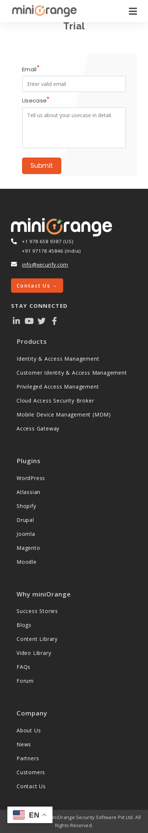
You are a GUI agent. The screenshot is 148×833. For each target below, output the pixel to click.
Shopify (26, 505)
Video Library (34, 652)
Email (30, 69)
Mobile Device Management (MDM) (64, 414)
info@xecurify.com (45, 264)
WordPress (31, 478)
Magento (28, 547)
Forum (25, 680)
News (24, 744)
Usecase (35, 101)
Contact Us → (37, 285)
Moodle (27, 561)
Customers (31, 772)
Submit (41, 165)
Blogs (24, 624)
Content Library (37, 638)
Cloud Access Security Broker (55, 400)
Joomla (26, 533)
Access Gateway (38, 428)
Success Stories (37, 610)
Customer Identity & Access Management (72, 372)
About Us (29, 730)
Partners (28, 758)
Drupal (25, 519)
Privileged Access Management (58, 386)
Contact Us (31, 786)
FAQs (23, 666)
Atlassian (28, 491)
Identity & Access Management (58, 358)
